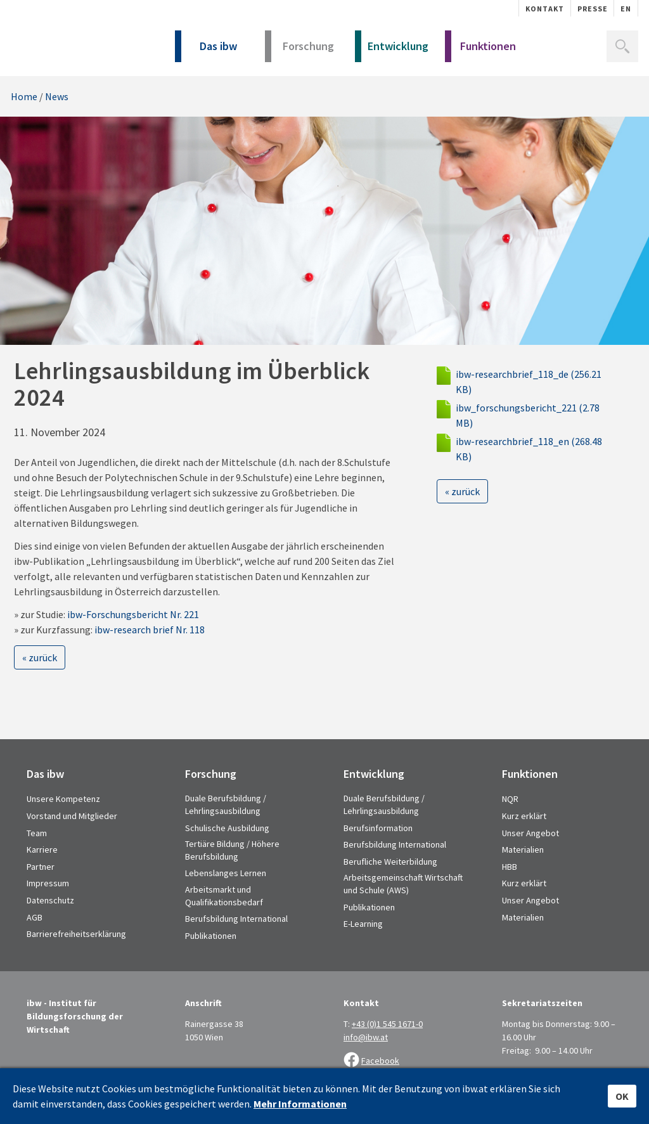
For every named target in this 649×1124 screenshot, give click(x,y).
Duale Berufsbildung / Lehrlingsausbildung (225, 804)
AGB (34, 917)
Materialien (523, 849)
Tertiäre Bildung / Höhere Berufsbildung (232, 850)
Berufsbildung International (236, 918)
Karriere (42, 849)
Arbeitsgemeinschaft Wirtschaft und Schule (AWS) (403, 884)
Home (24, 96)
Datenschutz (50, 900)
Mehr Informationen (300, 1103)
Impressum (48, 883)
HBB (509, 866)
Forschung (299, 50)
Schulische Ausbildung (227, 828)
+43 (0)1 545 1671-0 (387, 1024)
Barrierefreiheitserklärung (76, 934)
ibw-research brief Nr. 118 (149, 629)
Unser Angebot (530, 833)
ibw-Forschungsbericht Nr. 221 (133, 614)
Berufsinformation (378, 828)
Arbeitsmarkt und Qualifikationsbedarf (224, 896)
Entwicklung (391, 50)
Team (37, 833)
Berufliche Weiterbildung (390, 861)
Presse (592, 8)
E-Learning (363, 923)
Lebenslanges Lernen (225, 873)
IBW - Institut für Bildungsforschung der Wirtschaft (79, 43)
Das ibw (206, 50)
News (56, 96)
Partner (41, 866)
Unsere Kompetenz (63, 798)
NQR (510, 798)
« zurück (39, 657)
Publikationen (210, 935)
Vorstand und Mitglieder (72, 816)
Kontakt (544, 8)
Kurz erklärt (524, 816)
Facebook (380, 1060)
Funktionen (480, 50)
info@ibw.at (366, 1037)
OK (622, 1096)
